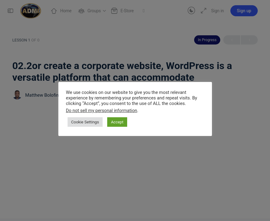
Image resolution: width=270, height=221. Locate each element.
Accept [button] (117, 122)
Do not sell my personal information (101, 110)
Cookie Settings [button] (85, 122)
